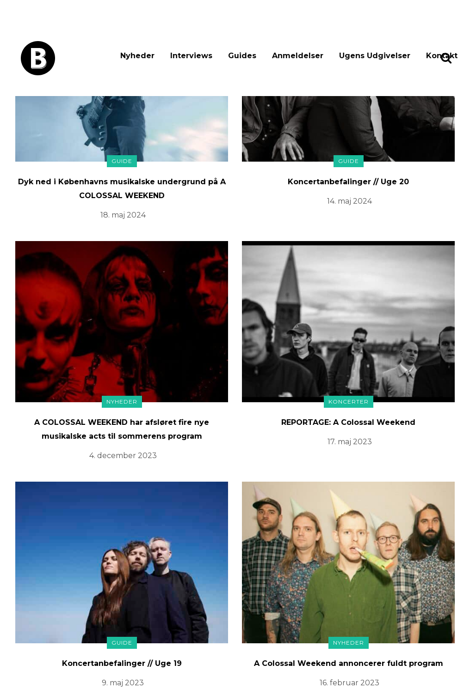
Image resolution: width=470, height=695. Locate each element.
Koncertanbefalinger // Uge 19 (122, 663)
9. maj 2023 (123, 682)
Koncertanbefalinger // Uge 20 (348, 181)
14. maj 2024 (349, 201)
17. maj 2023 (350, 441)
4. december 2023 (123, 455)
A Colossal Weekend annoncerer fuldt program (348, 663)
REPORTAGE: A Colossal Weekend (348, 422)
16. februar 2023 (349, 682)
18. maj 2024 (123, 215)
